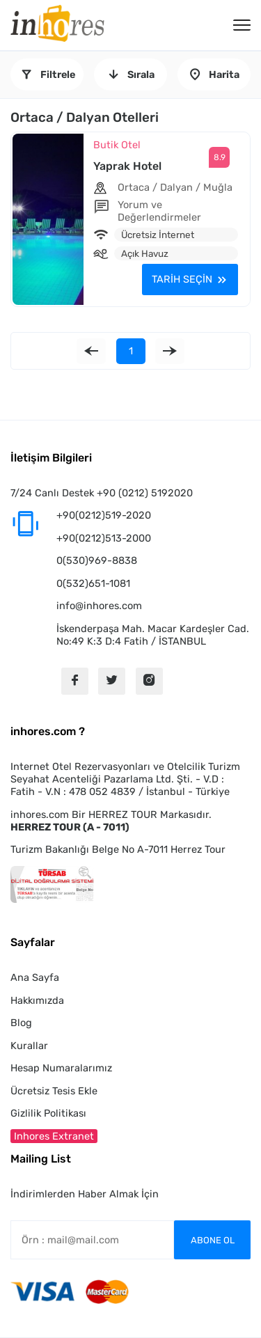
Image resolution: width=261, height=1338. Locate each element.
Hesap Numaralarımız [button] (61, 1068)
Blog (21, 1022)
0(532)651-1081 (93, 583)
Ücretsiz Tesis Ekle (53, 1091)
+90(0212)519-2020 (103, 515)
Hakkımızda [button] (37, 1000)
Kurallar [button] (29, 1045)
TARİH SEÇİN (182, 279)
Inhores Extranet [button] (54, 1136)
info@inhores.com (99, 605)
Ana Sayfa (34, 977)
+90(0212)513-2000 (103, 538)
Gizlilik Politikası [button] (48, 1113)
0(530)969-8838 (96, 560)
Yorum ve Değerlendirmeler (159, 210)
